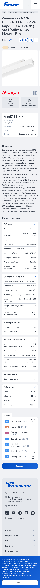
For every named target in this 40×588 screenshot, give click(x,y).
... (4, 12)
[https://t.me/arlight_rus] (20, 513)
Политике (12, 575)
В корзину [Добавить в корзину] (20, 466)
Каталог (9, 530)
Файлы (7, 415)
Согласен (20, 582)
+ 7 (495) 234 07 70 (16, 492)
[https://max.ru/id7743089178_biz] (33, 513)
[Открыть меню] (35, 4)
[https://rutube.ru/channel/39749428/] (26, 513)
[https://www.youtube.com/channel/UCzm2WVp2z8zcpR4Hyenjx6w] (13, 513)
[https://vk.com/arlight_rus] (7, 513)
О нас (7, 540)
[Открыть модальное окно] (36, 40)
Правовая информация (14, 518)
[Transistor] (10, 4)
